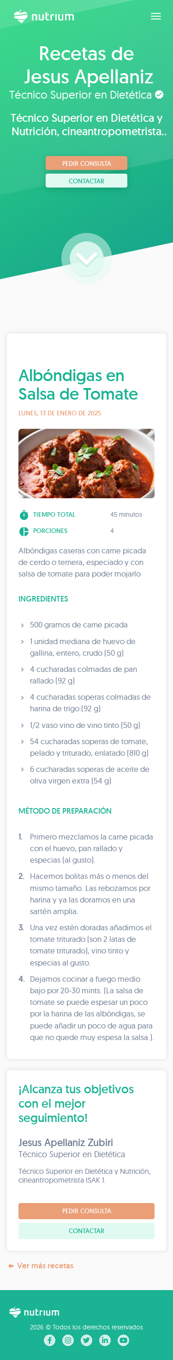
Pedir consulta (86, 163)
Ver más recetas (40, 1266)
